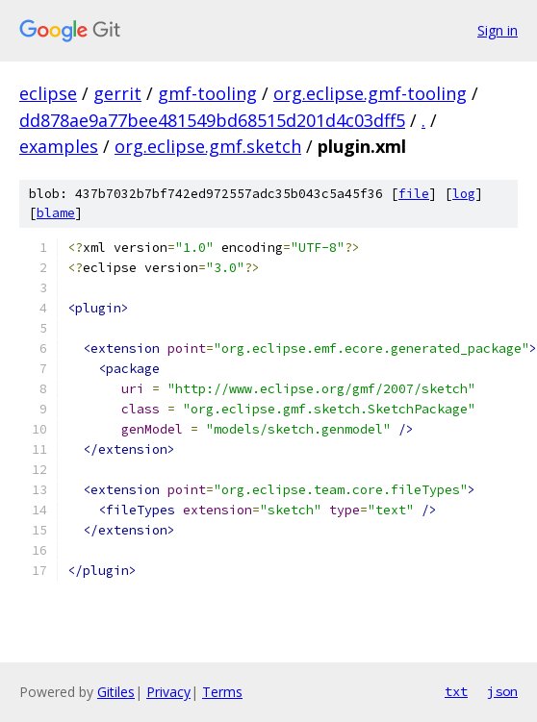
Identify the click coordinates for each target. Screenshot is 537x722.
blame (56, 213)
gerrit (117, 93)
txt (456, 691)
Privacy (168, 692)
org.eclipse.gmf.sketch (208, 146)
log (463, 194)
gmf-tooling (207, 93)
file (413, 194)
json (502, 691)
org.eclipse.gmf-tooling (370, 93)
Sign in (497, 30)
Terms (222, 692)
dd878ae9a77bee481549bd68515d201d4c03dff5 (212, 120)
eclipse (48, 93)
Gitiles (116, 692)
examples (58, 146)
